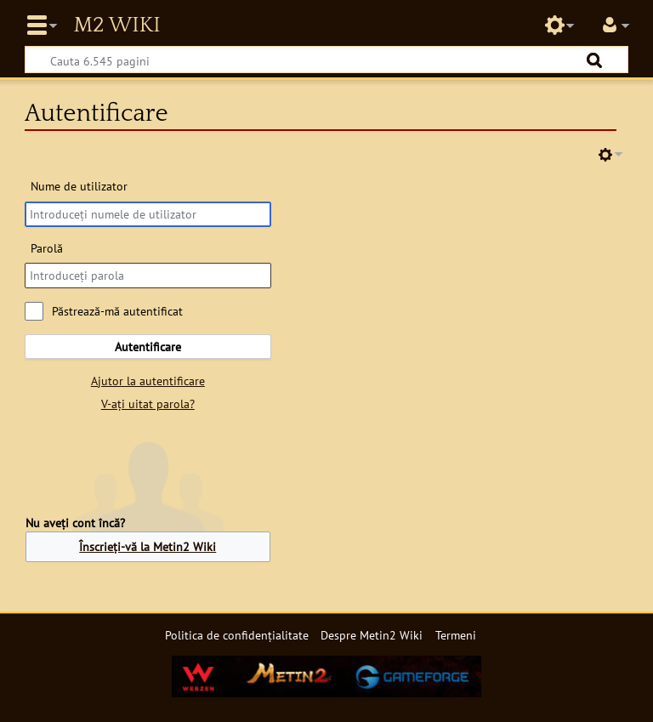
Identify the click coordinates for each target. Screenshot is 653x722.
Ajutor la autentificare (148, 380)
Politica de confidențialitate (237, 635)
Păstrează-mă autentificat (117, 311)
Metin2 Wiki (116, 25)
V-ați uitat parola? (148, 403)
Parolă (47, 248)
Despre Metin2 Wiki (372, 635)
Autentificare (148, 346)
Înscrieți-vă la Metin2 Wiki (147, 546)
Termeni (455, 635)
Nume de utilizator (79, 186)
